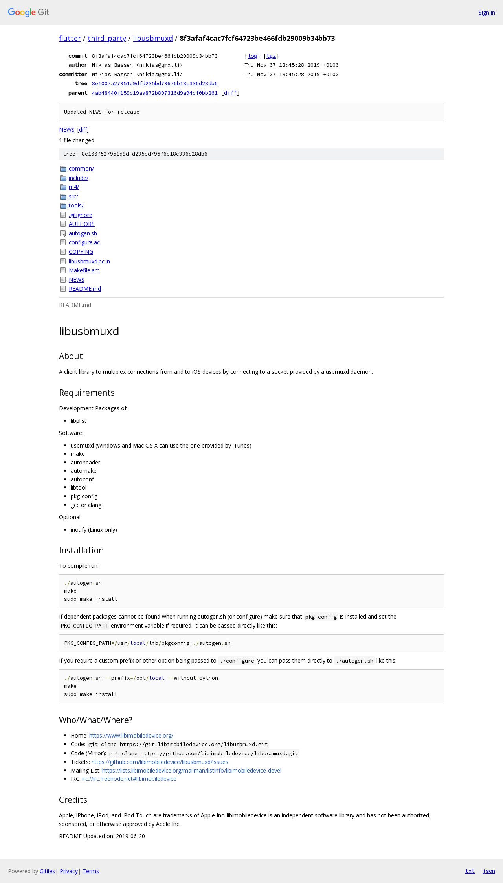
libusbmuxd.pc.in (89, 261)
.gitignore (80, 214)
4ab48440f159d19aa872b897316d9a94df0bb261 (155, 92)
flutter (70, 38)
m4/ (74, 187)
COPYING (81, 251)
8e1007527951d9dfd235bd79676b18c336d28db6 (155, 83)
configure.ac (84, 242)
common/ (81, 168)
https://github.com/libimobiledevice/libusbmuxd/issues (160, 762)
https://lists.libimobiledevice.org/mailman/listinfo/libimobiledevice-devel (191, 770)
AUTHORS (82, 224)
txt (470, 870)
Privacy (69, 871)
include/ (78, 178)
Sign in (487, 12)
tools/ (76, 205)
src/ (73, 196)
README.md (85, 288)
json (489, 870)
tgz (271, 55)
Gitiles (47, 871)
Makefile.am (84, 270)
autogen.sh (83, 233)
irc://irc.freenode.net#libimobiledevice (129, 778)
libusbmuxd (153, 38)
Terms (91, 871)
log (252, 55)
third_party (107, 38)
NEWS (67, 129)
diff (230, 92)
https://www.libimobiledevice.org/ (131, 735)
